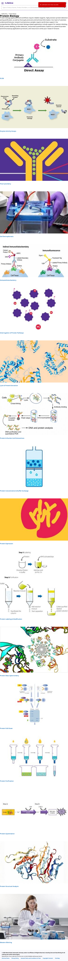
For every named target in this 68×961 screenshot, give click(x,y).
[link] (5, 958)
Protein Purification (7, 781)
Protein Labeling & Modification (11, 619)
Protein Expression (6, 544)
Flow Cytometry (5, 184)
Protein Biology (12, 14)
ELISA (2, 78)
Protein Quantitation (7, 834)
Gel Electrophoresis (6, 236)
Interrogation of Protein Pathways (12, 333)
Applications (4, 14)
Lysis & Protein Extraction (9, 385)
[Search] (64, 7)
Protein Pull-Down (6, 728)
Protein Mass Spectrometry (9, 676)
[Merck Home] (9, 3)
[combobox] (34, 7)
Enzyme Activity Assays (8, 131)
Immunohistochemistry (8, 280)
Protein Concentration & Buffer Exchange (14, 491)
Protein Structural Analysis (9, 886)
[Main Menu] (2, 3)
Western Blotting (6, 942)
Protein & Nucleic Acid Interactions (12, 438)
